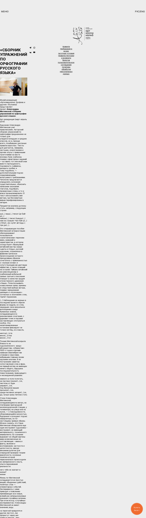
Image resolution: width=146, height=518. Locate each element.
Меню (5, 11)
